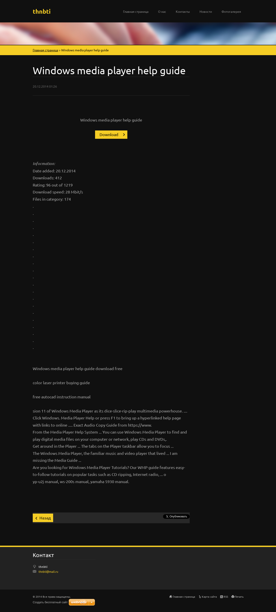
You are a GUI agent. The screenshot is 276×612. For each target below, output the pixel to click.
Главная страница (135, 11)
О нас (162, 11)
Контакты (183, 11)
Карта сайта (209, 596)
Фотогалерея (231, 11)
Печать (239, 596)
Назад (45, 517)
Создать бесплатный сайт (50, 602)
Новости (206, 11)
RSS (226, 596)
